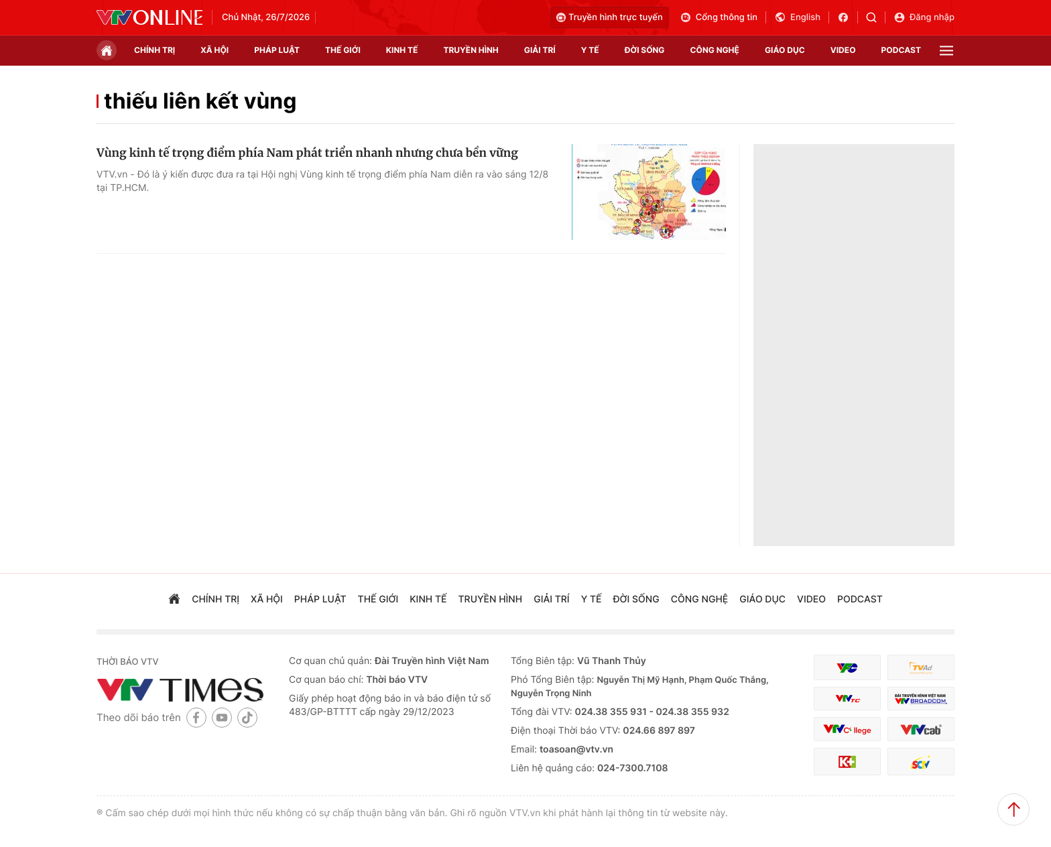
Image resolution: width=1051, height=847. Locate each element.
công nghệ (714, 50)
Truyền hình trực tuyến (609, 17)
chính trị (154, 50)
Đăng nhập (923, 17)
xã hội (214, 50)
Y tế (590, 50)
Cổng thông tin (718, 17)
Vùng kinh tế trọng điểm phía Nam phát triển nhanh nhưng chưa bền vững (307, 152)
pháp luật (277, 50)
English (797, 17)
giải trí (540, 50)
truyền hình (470, 50)
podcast (901, 50)
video (843, 50)
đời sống (645, 50)
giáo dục (785, 50)
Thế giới (343, 50)
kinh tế (402, 50)
